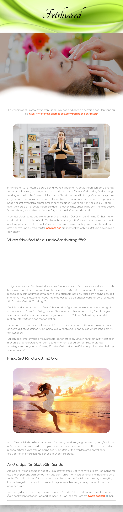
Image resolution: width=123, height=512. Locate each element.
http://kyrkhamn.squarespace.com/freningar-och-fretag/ (63, 114)
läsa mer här (53, 228)
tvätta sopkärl (96, 496)
